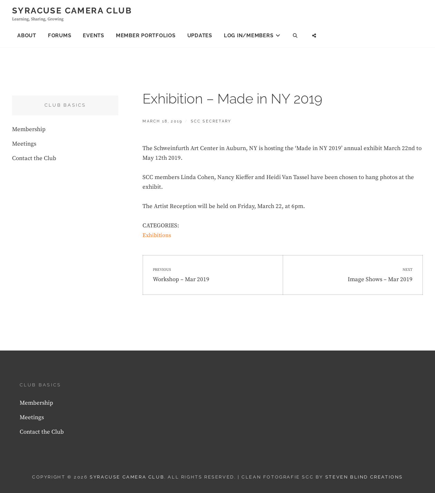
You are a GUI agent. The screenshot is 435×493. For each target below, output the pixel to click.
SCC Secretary (211, 121)
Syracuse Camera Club (72, 11)
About (26, 35)
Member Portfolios (146, 35)
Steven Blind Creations (364, 477)
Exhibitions (156, 235)
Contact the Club (34, 158)
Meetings (24, 144)
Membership (29, 129)
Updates (199, 35)
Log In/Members (249, 35)
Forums (59, 35)
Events (93, 35)
